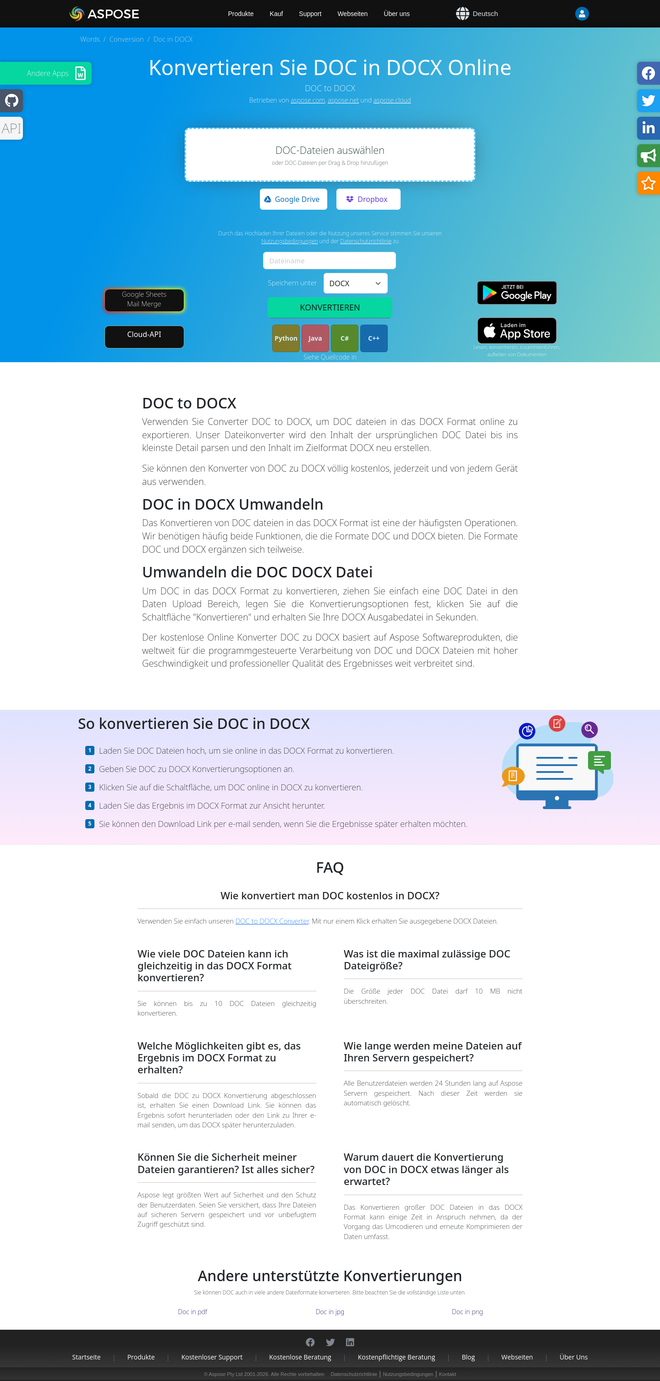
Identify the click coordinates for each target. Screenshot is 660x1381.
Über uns (397, 13)
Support (310, 13)
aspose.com (307, 100)
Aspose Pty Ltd (226, 1374)
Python (286, 338)
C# (345, 338)
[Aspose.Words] (130, 13)
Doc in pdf (192, 1311)
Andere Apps (48, 73)
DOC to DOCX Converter (272, 920)
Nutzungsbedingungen (289, 241)
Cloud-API (144, 334)
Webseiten (352, 13)
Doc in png (467, 1311)
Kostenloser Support (212, 1357)
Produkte (141, 1357)
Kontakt (447, 1374)
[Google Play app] (517, 292)
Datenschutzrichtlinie (365, 241)
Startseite (86, 1357)
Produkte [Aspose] (241, 13)
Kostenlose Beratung (300, 1357)
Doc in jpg (330, 1311)
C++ (374, 338)
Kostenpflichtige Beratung (396, 1357)
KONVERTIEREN (330, 307)
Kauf (276, 13)
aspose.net (343, 100)
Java (315, 338)
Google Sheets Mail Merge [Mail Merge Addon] (144, 298)
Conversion (127, 38)
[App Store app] (517, 330)
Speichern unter (292, 282)
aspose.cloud (392, 100)
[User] (563, 14)
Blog (468, 1357)
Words (90, 38)
